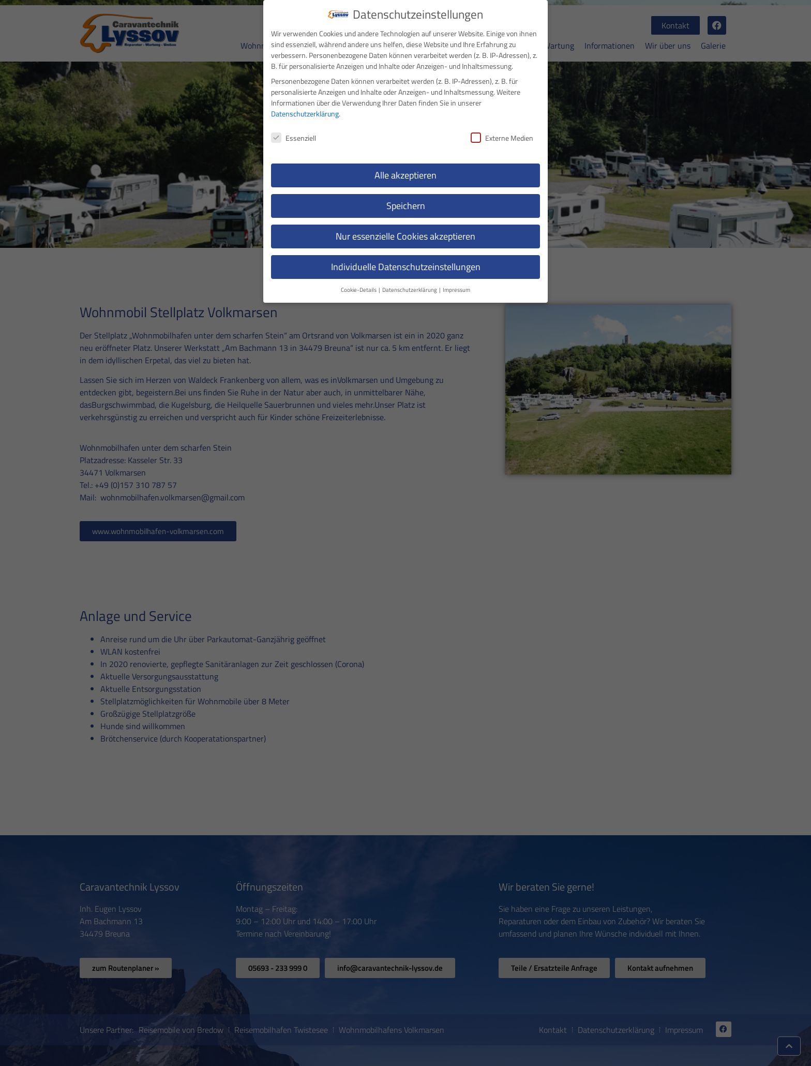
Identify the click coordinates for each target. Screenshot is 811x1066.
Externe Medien (502, 137)
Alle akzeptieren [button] (405, 175)
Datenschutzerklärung (305, 113)
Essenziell (293, 137)
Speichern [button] (405, 205)
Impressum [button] (456, 289)
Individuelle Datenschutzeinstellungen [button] (405, 266)
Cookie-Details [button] (359, 289)
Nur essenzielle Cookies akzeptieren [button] (405, 235)
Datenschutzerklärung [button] (410, 289)
